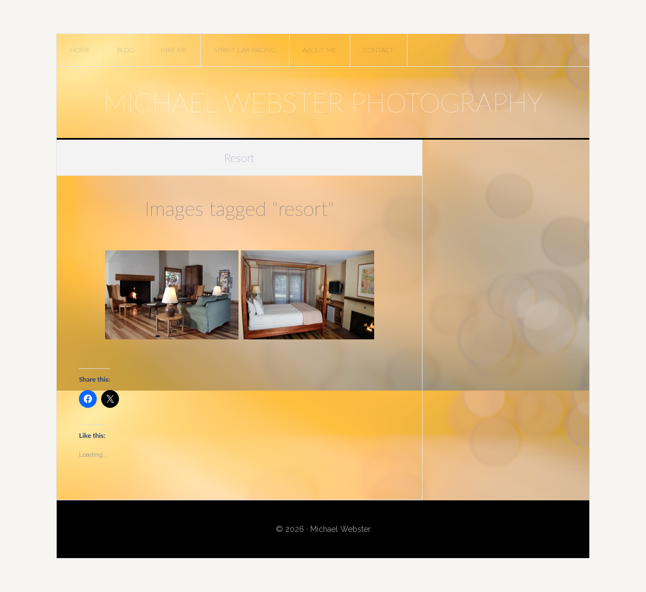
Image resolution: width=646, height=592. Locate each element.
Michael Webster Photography (323, 102)
